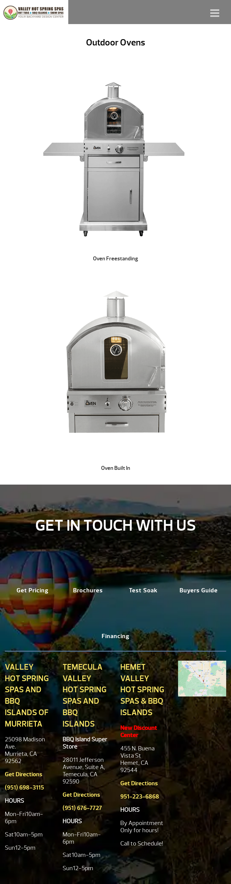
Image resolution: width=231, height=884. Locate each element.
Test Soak (143, 590)
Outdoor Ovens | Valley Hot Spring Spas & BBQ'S (34, 12)
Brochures (88, 590)
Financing (115, 636)
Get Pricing (32, 590)
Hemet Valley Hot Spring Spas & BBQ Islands (142, 690)
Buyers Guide (199, 590)
